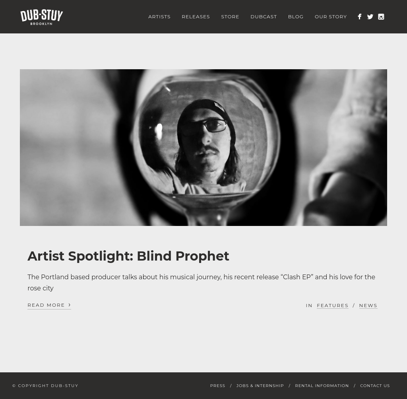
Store (230, 16)
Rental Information (322, 385)
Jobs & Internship (260, 385)
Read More (49, 304)
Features (333, 305)
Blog (296, 16)
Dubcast (263, 16)
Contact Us (375, 385)
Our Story (331, 16)
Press (217, 385)
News (368, 305)
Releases (196, 16)
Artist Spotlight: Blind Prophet (128, 256)
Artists (159, 16)
